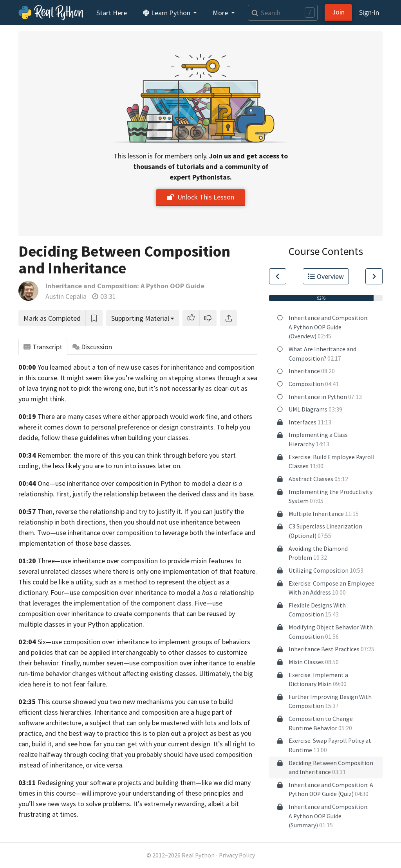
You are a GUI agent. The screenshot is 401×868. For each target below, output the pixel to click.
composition (134, 532)
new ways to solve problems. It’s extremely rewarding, (126, 803)
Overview (326, 276)
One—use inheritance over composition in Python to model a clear (140, 483)
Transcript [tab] (42, 346)
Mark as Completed (52, 318)
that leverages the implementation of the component (96, 602)
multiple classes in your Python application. (81, 624)
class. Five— (194, 602)
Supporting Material (140, 318)
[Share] (228, 318)
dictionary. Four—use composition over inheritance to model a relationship (136, 592)
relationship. (36, 493)
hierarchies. (76, 712)
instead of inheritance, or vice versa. (71, 764)
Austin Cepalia (66, 296)
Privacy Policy (237, 855)
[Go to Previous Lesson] (277, 276)
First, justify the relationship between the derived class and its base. (155, 493)
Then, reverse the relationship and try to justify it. (110, 511)
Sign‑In (369, 12)
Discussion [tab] (92, 346)
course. (48, 377)
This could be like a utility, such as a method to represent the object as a (123, 581)
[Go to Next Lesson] (374, 276)
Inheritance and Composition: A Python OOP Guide (124, 285)
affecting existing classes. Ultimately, (177, 673)
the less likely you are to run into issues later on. (112, 465)
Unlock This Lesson (200, 196)
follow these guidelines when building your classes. (115, 437)
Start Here (111, 12)
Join (338, 11)
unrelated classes (66, 571)
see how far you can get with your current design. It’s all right (157, 743)
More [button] (221, 12)
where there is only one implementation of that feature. (175, 571)
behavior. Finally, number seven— (81, 662)
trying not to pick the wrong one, (88, 388)
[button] (191, 318)
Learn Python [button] (167, 12)
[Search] (283, 13)
